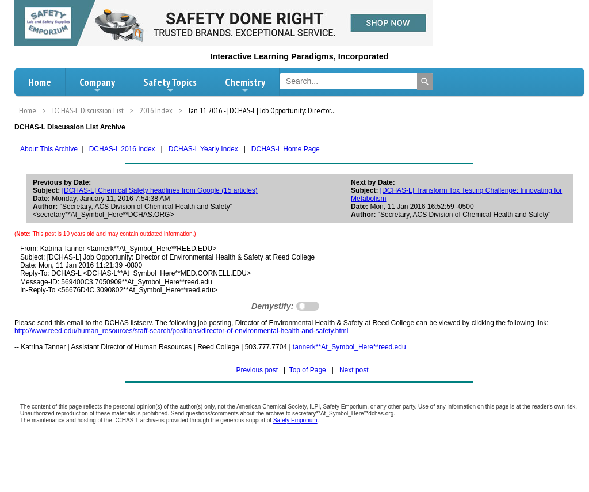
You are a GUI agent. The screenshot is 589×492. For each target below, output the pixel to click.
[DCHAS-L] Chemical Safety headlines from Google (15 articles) (160, 190)
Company (97, 85)
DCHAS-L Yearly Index (203, 149)
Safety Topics (170, 85)
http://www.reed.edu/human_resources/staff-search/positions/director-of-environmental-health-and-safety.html (181, 331)
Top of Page (307, 370)
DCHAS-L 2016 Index (122, 149)
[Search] (425, 81)
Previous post (257, 370)
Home (39, 82)
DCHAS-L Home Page (285, 149)
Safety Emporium (295, 420)
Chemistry (245, 85)
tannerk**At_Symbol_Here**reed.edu (349, 347)
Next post (354, 370)
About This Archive (49, 149)
